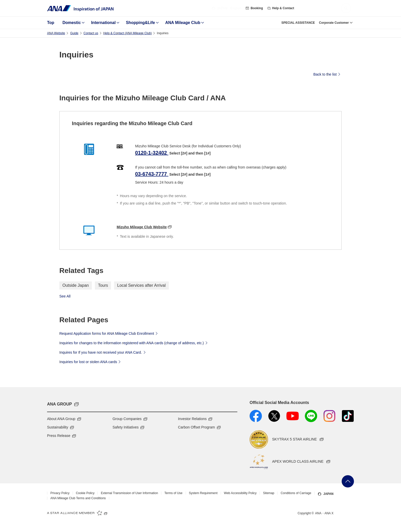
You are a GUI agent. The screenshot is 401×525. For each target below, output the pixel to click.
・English (226, 8)
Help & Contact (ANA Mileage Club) (127, 33)
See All (65, 296)
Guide (74, 33)
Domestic (71, 22)
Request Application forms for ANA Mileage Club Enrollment (109, 333)
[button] (346, 8)
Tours (103, 285)
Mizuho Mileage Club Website (142, 227)
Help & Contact (280, 8)
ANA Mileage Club (182, 22)
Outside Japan (75, 285)
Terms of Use (173, 493)
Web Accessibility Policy (240, 493)
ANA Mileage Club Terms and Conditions (78, 498)
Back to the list (327, 74)
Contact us (91, 33)
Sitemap (268, 493)
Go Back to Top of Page (348, 481)
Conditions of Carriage (296, 493)
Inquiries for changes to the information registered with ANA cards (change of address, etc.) (134, 342)
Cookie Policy (85, 493)
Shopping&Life (140, 22)
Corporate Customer (334, 23)
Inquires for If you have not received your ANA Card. (103, 352)
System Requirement (203, 493)
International (103, 22)
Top (50, 22)
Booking (254, 8)
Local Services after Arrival (141, 285)
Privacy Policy (60, 493)
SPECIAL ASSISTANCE (298, 23)
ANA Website (56, 33)
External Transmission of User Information (129, 493)
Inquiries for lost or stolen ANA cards (90, 361)
